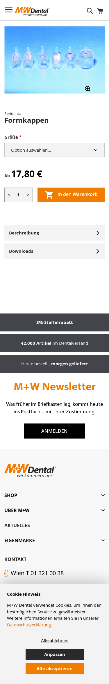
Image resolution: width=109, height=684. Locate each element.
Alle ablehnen (54, 640)
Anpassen (54, 654)
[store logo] (32, 11)
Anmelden (54, 431)
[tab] (54, 495)
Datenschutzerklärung (29, 625)
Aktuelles (17, 525)
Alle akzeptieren (55, 668)
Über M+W (16, 510)
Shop (10, 495)
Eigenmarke (19, 540)
